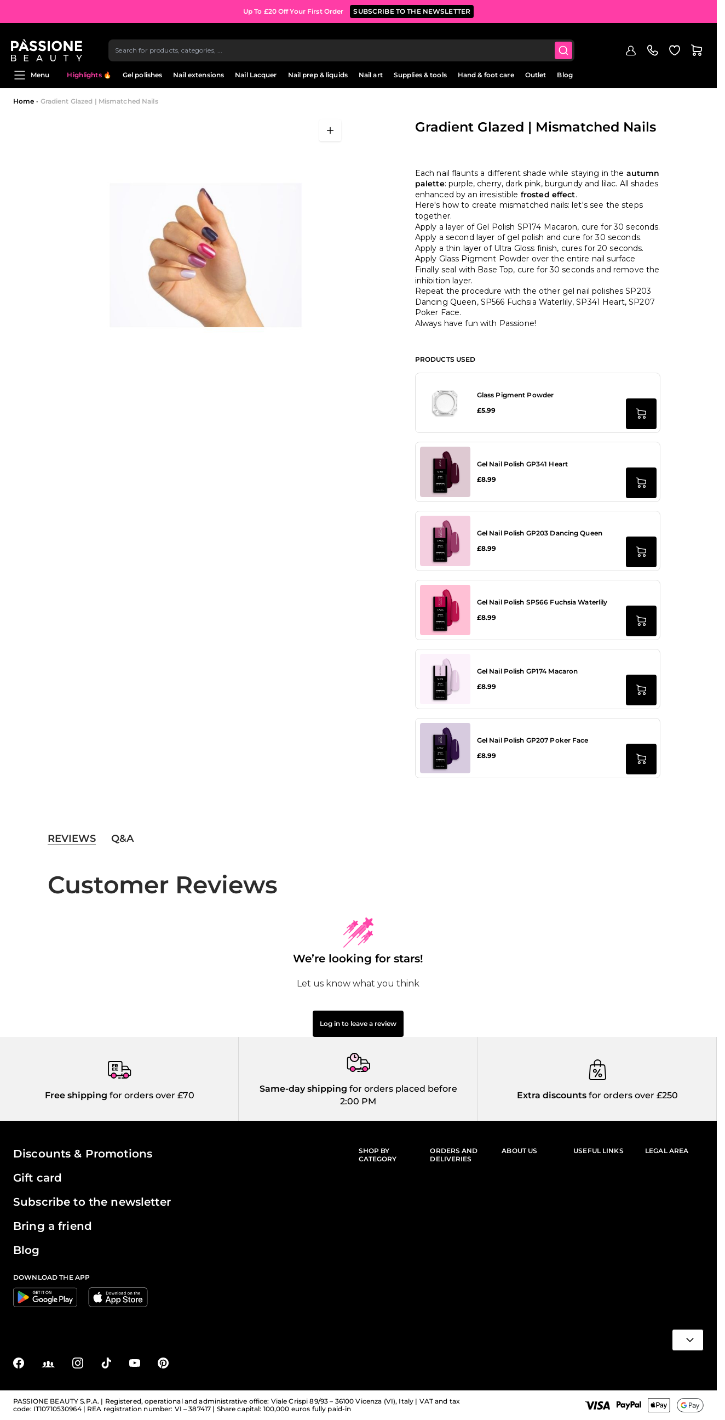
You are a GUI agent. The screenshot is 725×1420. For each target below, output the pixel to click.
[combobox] (344, 42)
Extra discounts (551, 1095)
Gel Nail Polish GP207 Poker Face (533, 740)
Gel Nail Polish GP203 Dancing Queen (539, 533)
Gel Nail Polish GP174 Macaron (527, 671)
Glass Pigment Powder (515, 395)
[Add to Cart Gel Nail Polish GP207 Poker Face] (641, 759)
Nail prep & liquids (318, 75)
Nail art (371, 75)
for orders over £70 (150, 1095)
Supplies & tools (420, 75)
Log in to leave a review (358, 1023)
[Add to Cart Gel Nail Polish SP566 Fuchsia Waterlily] (641, 621)
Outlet (535, 75)
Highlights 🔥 (89, 75)
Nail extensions (198, 75)
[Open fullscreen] (330, 130)
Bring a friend (52, 1226)
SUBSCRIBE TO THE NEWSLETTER (411, 11)
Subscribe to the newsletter (92, 1201)
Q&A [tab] (122, 838)
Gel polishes (142, 75)
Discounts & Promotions (82, 1153)
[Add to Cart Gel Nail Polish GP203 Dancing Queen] (641, 552)
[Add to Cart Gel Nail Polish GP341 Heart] (641, 482)
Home (23, 101)
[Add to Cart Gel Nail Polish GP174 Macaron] (641, 690)
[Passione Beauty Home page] (48, 42)
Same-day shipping (303, 1088)
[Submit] (567, 42)
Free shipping (76, 1095)
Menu (31, 75)
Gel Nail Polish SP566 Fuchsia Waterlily (542, 602)
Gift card (37, 1177)
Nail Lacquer (256, 75)
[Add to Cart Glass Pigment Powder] (641, 413)
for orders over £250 (632, 1095)
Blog (564, 75)
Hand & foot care (486, 75)
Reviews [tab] (72, 838)
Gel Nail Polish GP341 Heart (522, 464)
